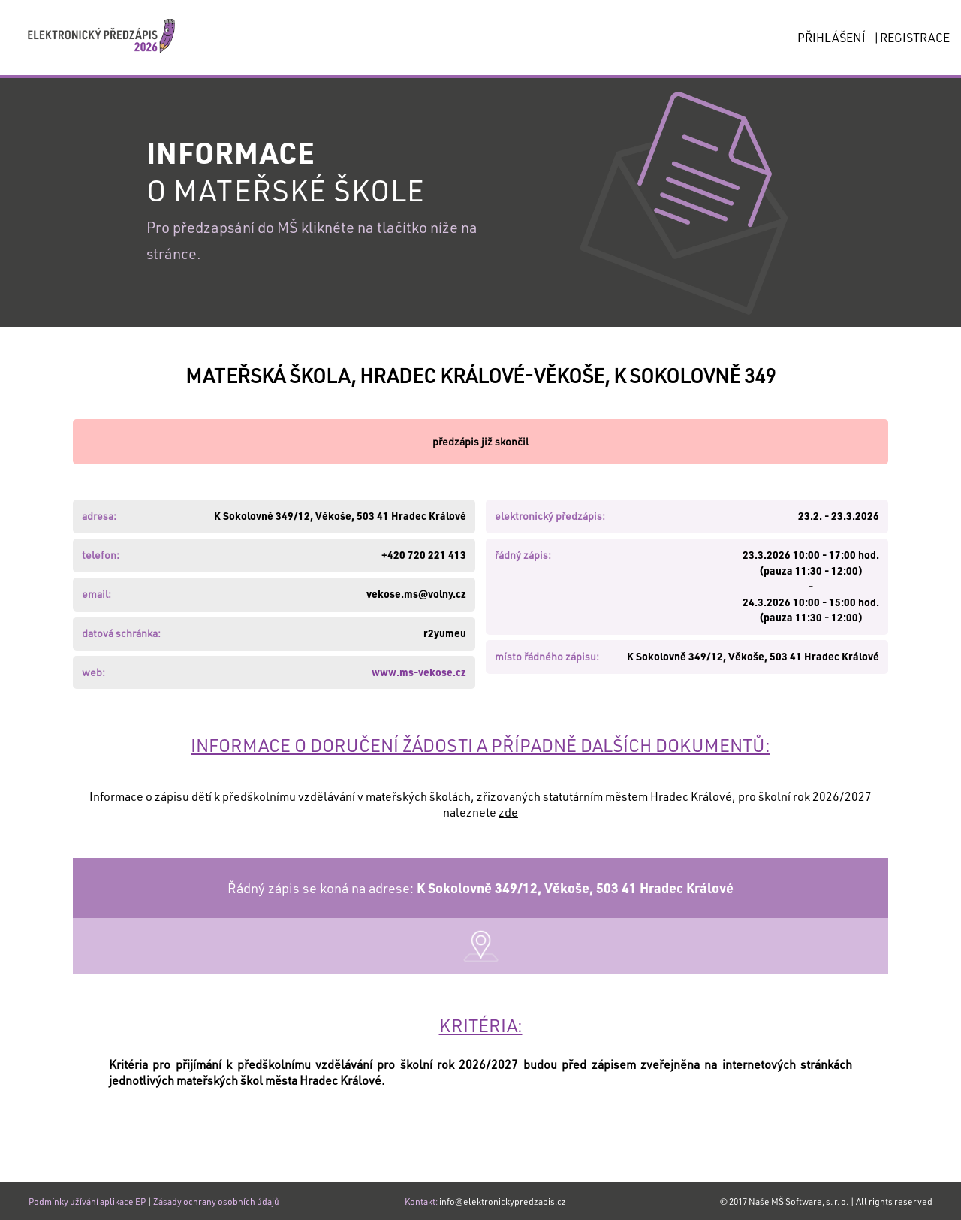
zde (508, 812)
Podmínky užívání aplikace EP (87, 1201)
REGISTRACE (915, 37)
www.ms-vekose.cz (419, 672)
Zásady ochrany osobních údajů (216, 1201)
